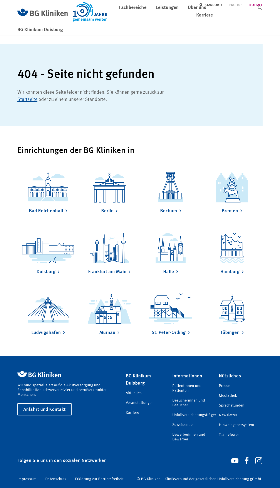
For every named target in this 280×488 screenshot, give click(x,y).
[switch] (260, 8)
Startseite (27, 99)
